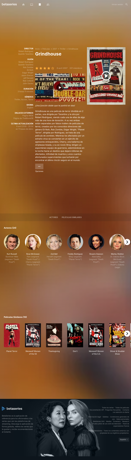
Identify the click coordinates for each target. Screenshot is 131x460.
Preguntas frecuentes (113, 410)
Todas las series (108, 408)
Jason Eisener (27, 75)
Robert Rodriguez (26, 51)
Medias (108, 421)
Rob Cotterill (28, 81)
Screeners (117, 421)
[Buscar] (126, 4)
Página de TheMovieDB (23, 118)
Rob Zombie (28, 67)
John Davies (28, 83)
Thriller (63, 49)
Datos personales (122, 419)
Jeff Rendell (28, 78)
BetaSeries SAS (98, 421)
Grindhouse (73, 49)
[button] (12, 251)
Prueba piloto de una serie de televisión (106, 424)
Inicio (37, 49)
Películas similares (72, 217)
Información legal (94, 417)
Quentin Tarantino (25, 54)
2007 (55, 49)
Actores (53, 217)
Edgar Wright (27, 73)
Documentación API (97, 410)
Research (125, 421)
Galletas (105, 417)
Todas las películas (122, 408)
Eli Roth (30, 70)
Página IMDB (27, 115)
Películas (46, 49)
